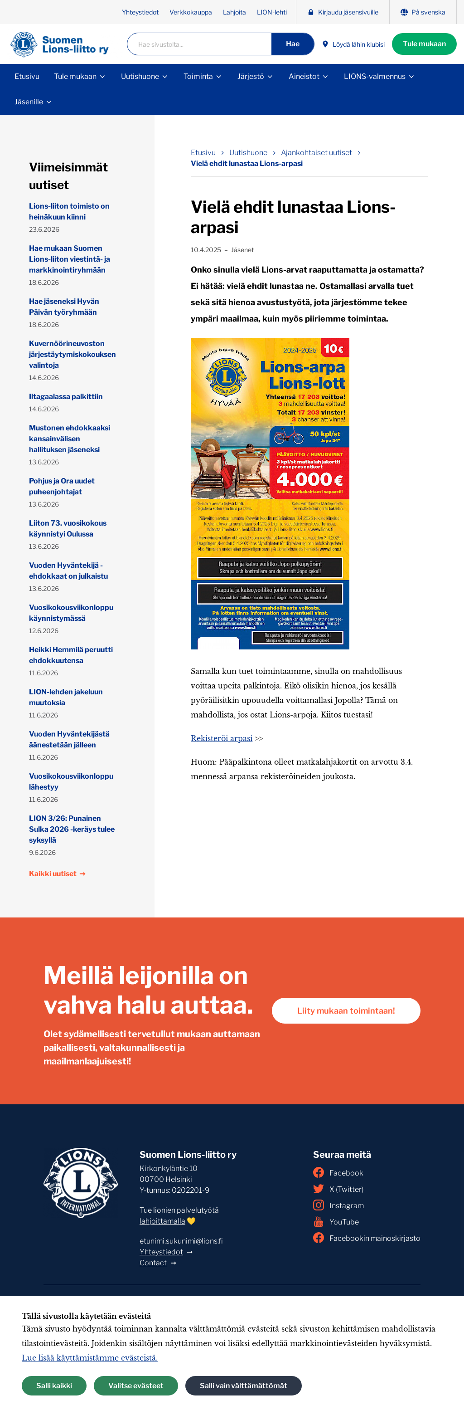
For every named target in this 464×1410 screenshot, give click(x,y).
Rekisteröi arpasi (221, 738)
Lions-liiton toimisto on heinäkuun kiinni (69, 211)
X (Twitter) (338, 1188)
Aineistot (304, 76)
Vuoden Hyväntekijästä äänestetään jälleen (69, 739)
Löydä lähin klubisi (353, 44)
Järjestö (250, 76)
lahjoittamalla (162, 1221)
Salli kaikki (54, 1385)
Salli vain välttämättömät (243, 1385)
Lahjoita (234, 12)
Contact (153, 1263)
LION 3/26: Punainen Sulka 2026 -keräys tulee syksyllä (72, 829)
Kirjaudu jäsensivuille (342, 12)
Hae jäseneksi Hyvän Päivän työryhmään (64, 307)
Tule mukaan (424, 43)
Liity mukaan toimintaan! (346, 1010)
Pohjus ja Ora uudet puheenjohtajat (62, 486)
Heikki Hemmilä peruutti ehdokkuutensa (71, 655)
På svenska (423, 12)
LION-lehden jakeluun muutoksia (66, 697)
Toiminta (198, 76)
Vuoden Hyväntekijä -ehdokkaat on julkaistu (68, 571)
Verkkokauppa (190, 12)
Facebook (338, 1172)
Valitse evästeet (136, 1385)
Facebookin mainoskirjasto (366, 1237)
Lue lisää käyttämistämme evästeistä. (90, 1357)
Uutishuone (140, 76)
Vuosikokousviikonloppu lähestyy (71, 781)
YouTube (336, 1221)
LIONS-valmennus (375, 76)
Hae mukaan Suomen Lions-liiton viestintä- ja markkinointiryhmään (69, 259)
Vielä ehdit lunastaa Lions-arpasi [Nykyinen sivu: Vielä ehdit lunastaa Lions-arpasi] (247, 163)
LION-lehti (272, 12)
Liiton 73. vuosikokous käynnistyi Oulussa (67, 528)
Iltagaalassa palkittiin (66, 396)
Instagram (338, 1205)
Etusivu (26, 76)
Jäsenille (28, 102)
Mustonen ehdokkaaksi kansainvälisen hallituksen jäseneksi (69, 439)
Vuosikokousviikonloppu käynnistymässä (71, 613)
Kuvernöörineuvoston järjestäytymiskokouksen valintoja (72, 354)
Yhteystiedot (140, 12)
